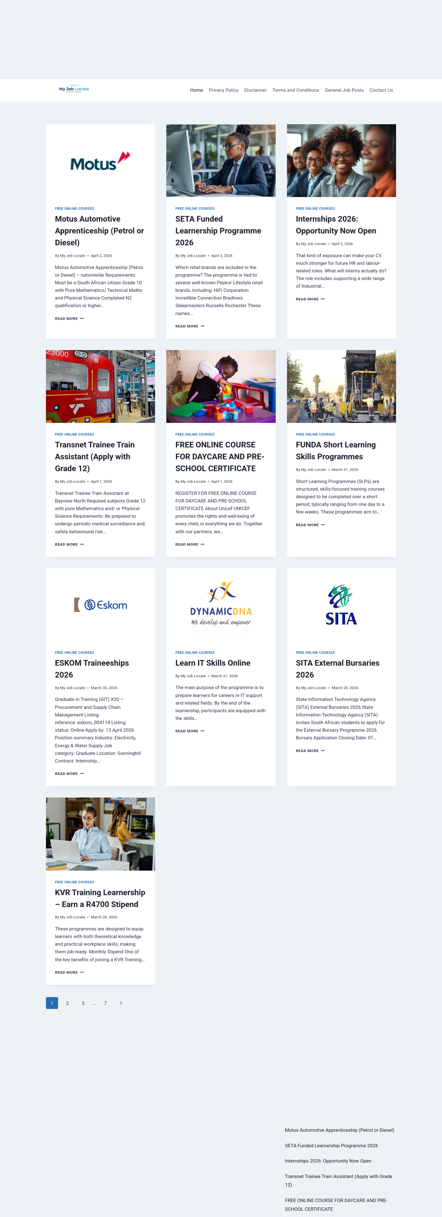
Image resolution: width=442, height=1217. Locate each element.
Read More (69, 318)
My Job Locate (72, 255)
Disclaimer (255, 90)
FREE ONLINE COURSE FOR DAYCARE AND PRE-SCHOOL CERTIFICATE (219, 456)
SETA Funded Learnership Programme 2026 (218, 230)
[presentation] (100, 160)
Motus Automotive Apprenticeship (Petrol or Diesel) (99, 230)
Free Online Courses (74, 209)
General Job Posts (344, 90)
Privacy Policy (223, 90)
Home (196, 90)
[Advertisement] (169, 39)
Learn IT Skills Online (212, 663)
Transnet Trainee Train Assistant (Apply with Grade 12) (95, 456)
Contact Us (381, 90)
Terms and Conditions (295, 90)
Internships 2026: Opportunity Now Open (328, 1161)
